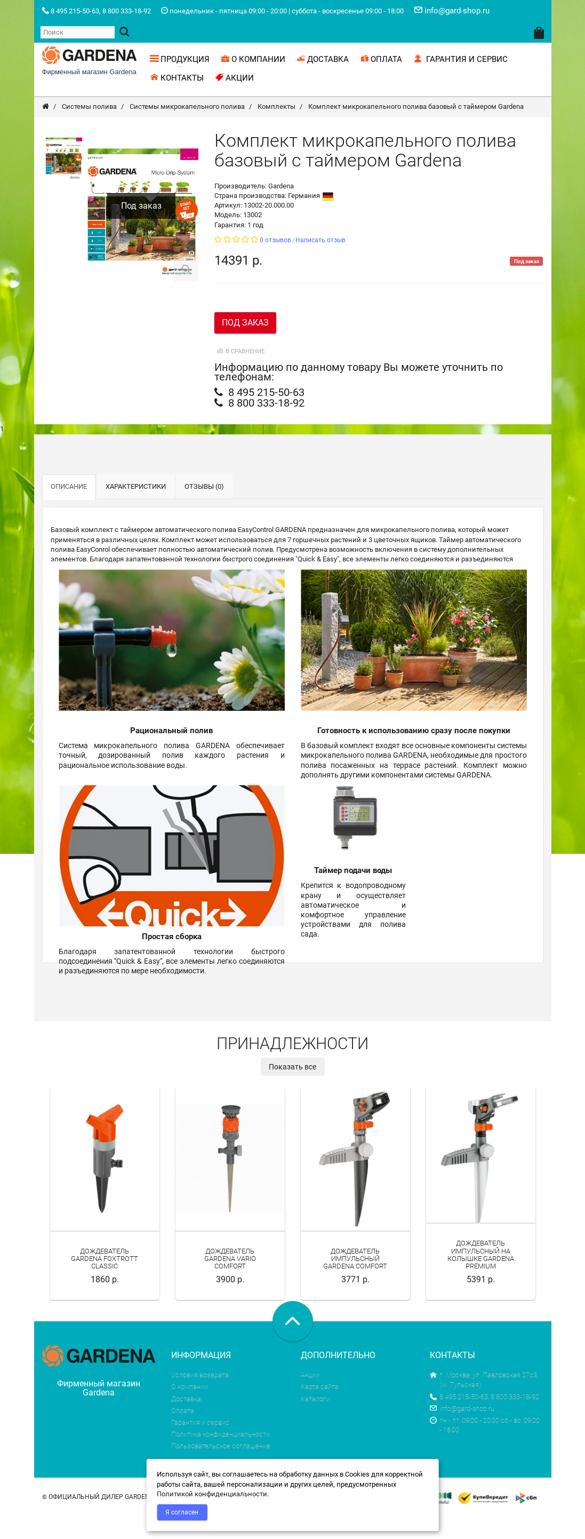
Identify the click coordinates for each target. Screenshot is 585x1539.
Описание (69, 509)
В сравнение (239, 374)
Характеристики (136, 509)
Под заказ (245, 345)
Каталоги (315, 1422)
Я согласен (181, 1512)
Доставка (186, 1422)
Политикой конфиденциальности (212, 1494)
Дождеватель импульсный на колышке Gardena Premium (480, 1277)
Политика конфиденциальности (220, 1457)
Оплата (182, 1434)
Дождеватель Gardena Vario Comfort (230, 1282)
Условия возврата (200, 1398)
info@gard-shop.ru (462, 1431)
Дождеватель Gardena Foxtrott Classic (104, 1282)
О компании (189, 1410)
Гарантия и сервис (200, 1445)
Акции (310, 1398)
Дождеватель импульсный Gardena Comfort (355, 1282)
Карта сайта (320, 1410)
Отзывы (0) (204, 509)
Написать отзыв (320, 263)
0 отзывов (275, 263)
